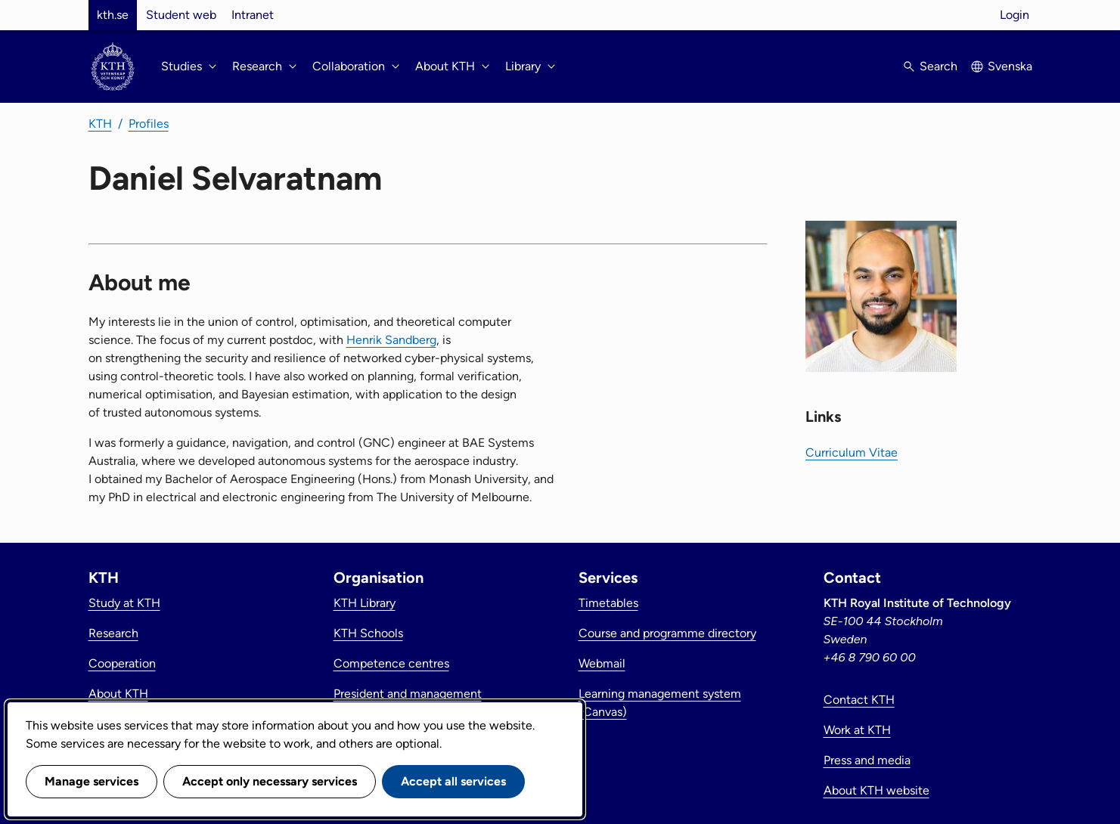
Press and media (867, 760)
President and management (408, 693)
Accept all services (453, 781)
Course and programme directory (667, 633)
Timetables (608, 603)
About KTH (118, 693)
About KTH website (876, 790)
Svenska (1010, 66)
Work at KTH (857, 730)
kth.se (113, 15)
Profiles (149, 123)
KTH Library (365, 603)
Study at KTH (124, 603)
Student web (181, 15)
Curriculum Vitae (851, 452)
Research (113, 633)
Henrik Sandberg (391, 340)
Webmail (602, 663)
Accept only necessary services (269, 781)
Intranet (252, 15)
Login (1014, 15)
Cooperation (122, 663)
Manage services (91, 781)
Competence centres (391, 663)
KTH (100, 123)
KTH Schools (368, 633)
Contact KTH (859, 699)
